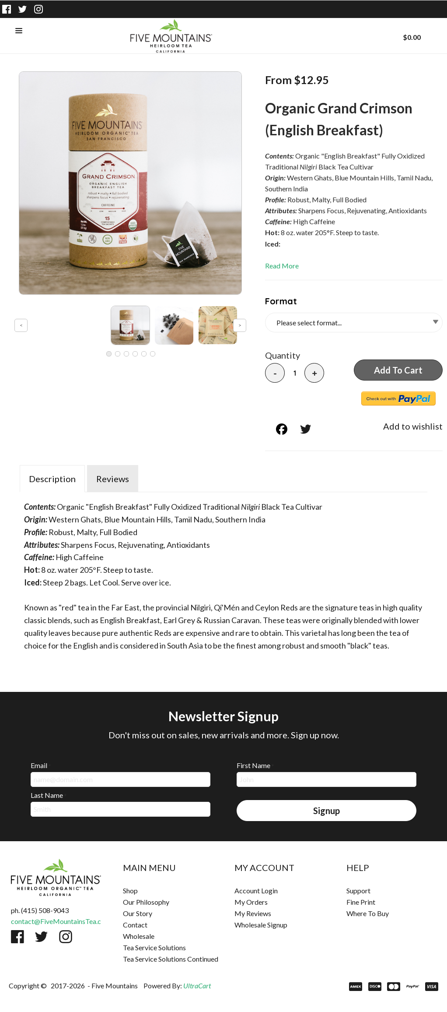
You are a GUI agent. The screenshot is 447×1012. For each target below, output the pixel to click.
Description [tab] (52, 478)
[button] (19, 31)
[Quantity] (294, 373)
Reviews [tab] (112, 478)
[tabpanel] (223, 574)
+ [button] (314, 373)
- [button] (275, 373)
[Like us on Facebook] (6, 9)
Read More (282, 265)
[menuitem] (168, 890)
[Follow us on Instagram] (38, 9)
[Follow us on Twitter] (22, 9)
